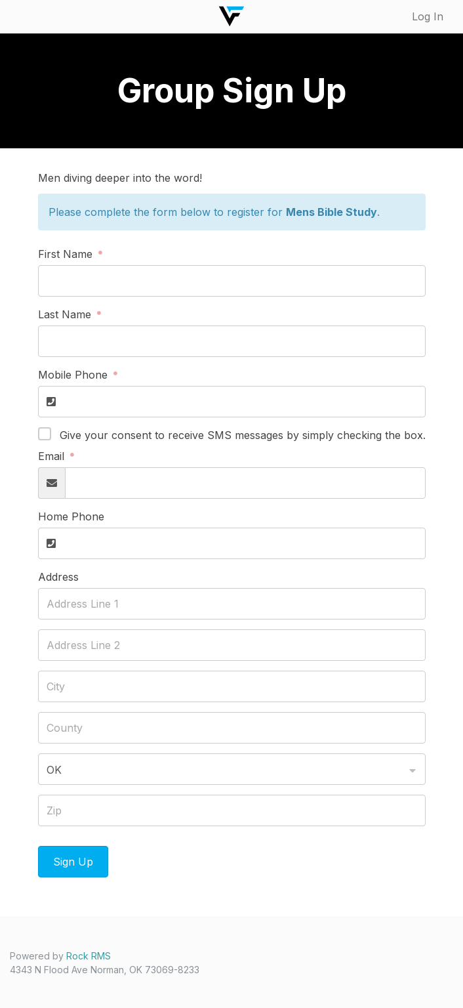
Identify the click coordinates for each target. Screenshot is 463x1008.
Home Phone (71, 516)
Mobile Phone (74, 374)
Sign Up (73, 861)
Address (58, 576)
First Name (67, 254)
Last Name (66, 314)
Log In (427, 16)
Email (53, 456)
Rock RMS (88, 955)
